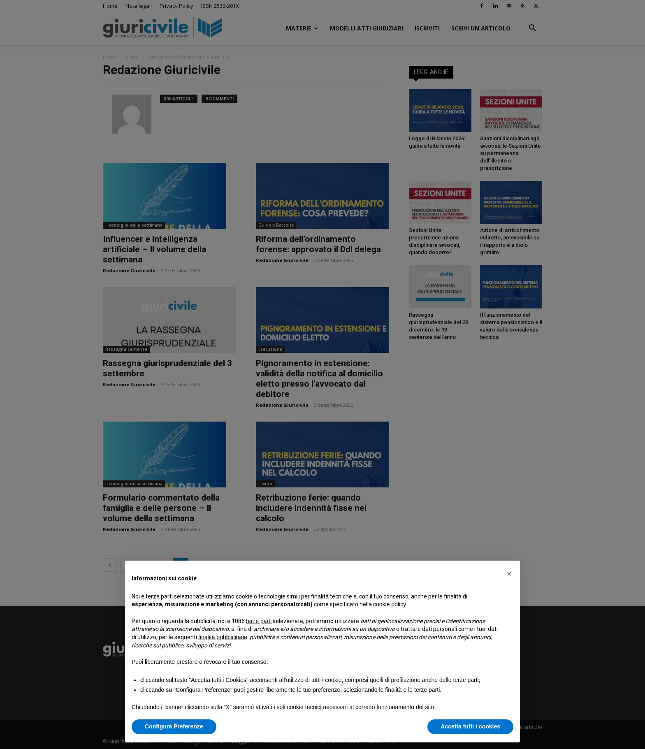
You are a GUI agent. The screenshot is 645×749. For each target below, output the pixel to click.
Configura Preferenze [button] (174, 726)
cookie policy (389, 604)
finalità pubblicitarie (222, 637)
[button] (509, 573)
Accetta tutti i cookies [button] (470, 726)
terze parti (258, 621)
